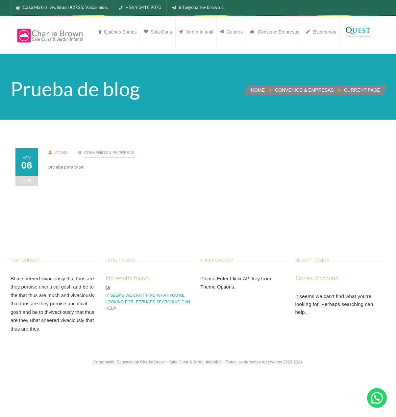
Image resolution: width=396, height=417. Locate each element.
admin (58, 153)
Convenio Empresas (274, 32)
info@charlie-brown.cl (202, 7)
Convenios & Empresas (304, 90)
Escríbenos (321, 32)
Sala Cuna (158, 32)
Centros (231, 32)
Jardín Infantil (196, 32)
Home (258, 90)
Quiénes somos (117, 32)
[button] (377, 398)
